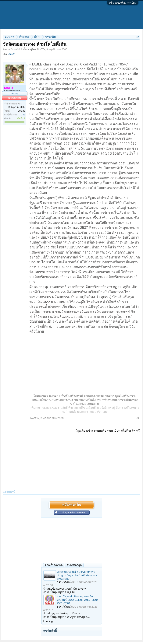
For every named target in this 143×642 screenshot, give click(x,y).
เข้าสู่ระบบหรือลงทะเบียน (122, 2)
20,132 (21, 111)
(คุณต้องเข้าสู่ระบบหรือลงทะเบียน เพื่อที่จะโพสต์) (108, 430)
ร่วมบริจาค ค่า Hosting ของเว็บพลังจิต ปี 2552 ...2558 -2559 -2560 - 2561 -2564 (78, 600)
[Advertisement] (84, 362)
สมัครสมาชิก (71, 505)
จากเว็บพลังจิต (54, 565)
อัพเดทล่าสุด (74, 565)
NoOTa (41, 49)
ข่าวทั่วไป (17, 49)
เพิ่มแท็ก (11, 54)
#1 (138, 417)
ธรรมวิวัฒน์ (64, 582)
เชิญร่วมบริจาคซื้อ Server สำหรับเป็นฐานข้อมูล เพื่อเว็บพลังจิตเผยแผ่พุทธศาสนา (77, 575)
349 (23, 114)
